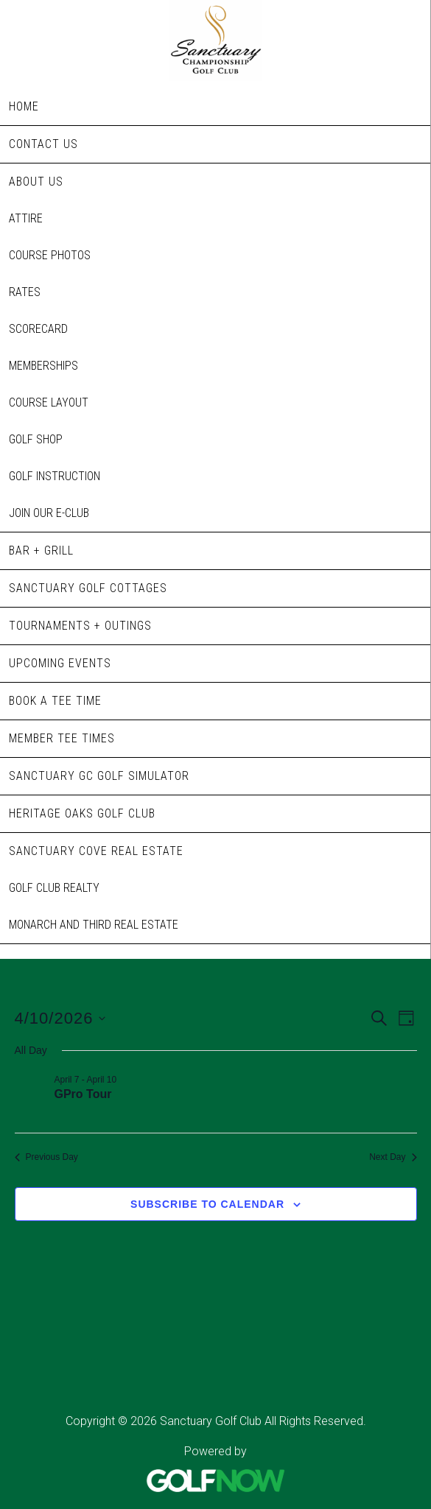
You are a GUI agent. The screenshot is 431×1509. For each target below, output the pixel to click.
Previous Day (46, 1157)
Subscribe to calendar (207, 1204)
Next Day (392, 1157)
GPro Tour (83, 1094)
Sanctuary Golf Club (215, 40)
